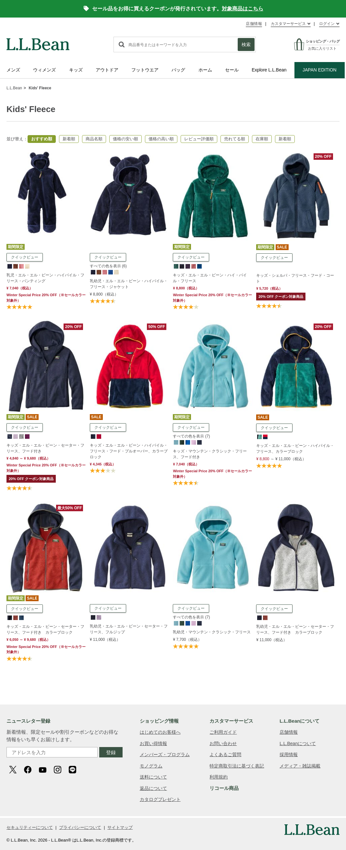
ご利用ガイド (223, 732)
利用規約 (218, 777)
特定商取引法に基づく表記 (236, 765)
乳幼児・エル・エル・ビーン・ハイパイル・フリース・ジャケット (129, 284)
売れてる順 (234, 138)
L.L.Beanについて (298, 743)
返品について (153, 788)
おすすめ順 (41, 138)
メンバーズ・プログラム (165, 754)
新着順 (69, 138)
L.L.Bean (14, 88)
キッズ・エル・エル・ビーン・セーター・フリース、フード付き (45, 448)
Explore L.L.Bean (269, 69)
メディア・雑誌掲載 (300, 765)
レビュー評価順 (199, 138)
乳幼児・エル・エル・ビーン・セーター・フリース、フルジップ (129, 629)
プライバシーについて (80, 827)
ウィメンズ (44, 69)
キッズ (76, 69)
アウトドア (107, 69)
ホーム (205, 69)
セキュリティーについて (29, 827)
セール (232, 69)
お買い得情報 (153, 743)
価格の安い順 (125, 138)
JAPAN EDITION (320, 69)
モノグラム (151, 765)
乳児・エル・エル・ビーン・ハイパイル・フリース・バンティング (45, 278)
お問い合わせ (223, 743)
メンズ (13, 69)
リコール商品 (224, 788)
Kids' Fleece (40, 88)
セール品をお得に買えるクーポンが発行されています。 (173, 8)
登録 (111, 752)
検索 (246, 44)
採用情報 (289, 754)
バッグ (178, 69)
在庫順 (262, 138)
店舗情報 (254, 23)
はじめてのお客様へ (160, 732)
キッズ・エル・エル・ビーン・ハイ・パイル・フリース (210, 278)
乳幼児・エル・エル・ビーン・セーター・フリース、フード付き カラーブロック (295, 629)
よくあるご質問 (225, 754)
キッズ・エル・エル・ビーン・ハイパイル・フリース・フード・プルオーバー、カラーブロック (129, 451)
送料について (153, 777)
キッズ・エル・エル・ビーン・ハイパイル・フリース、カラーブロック (295, 448)
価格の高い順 (161, 138)
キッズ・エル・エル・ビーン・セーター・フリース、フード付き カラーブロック (45, 629)
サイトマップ (120, 827)
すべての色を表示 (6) (108, 266)
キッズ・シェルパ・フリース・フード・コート (295, 278)
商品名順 (94, 138)
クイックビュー (24, 257)
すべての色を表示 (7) (191, 436)
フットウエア (145, 69)
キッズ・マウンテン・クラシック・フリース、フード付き (210, 454)
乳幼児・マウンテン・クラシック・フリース (212, 632)
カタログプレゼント (160, 799)
